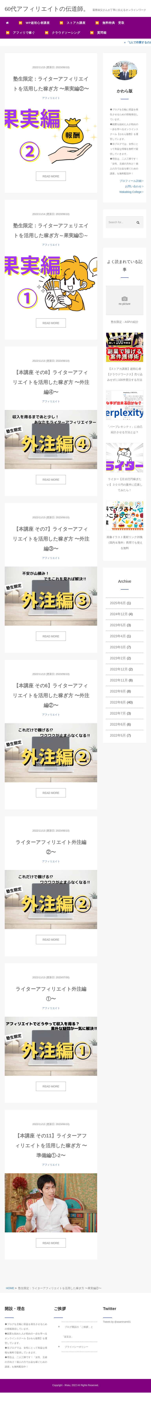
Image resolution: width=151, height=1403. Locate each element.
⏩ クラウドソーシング (62, 32)
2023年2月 (118, 658)
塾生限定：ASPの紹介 (124, 321)
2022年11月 (119, 680)
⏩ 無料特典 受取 (109, 22)
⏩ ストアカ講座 (73, 22)
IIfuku (67, 1385)
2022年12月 (119, 669)
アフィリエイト (51, 98)
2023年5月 (118, 625)
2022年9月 (118, 691)
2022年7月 (118, 713)
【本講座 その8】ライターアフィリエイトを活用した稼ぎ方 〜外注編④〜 (51, 382)
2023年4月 (118, 636)
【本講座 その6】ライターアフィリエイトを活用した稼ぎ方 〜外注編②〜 (51, 695)
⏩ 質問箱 (98, 32)
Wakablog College (131, 191)
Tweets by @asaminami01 (117, 1321)
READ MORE (51, 176)
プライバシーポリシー (76, 1346)
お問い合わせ (134, 186)
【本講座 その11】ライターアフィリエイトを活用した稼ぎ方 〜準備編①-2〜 (51, 1145)
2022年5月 (118, 735)
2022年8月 (118, 702)
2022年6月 (118, 724)
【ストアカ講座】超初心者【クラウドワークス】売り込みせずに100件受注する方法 (125, 374)
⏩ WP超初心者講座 (34, 22)
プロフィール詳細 (131, 180)
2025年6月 (118, 603)
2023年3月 (118, 647)
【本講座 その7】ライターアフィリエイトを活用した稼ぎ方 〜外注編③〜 (51, 538)
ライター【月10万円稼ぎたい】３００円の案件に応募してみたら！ (125, 485)
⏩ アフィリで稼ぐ (20, 32)
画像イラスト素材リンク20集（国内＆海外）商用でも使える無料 (125, 542)
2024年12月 (119, 614)
